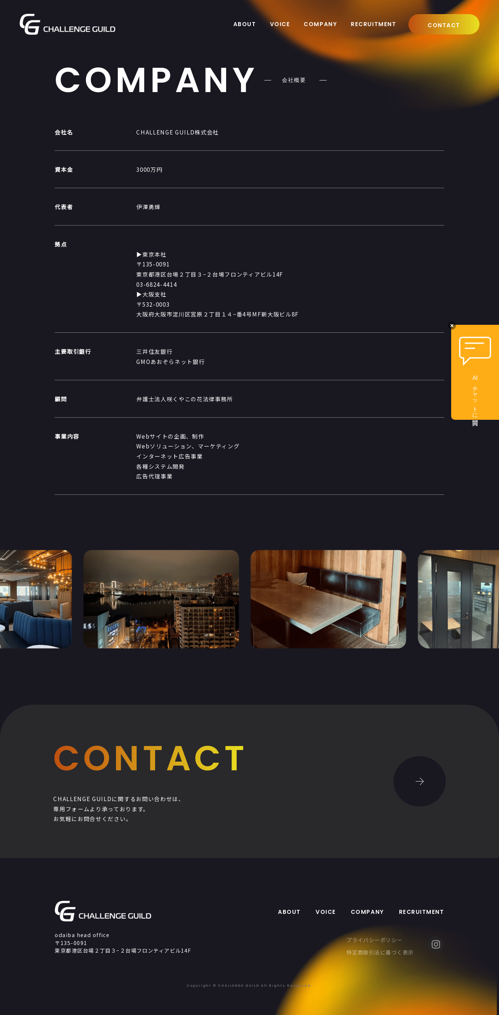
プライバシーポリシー (374, 940)
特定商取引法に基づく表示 (379, 952)
